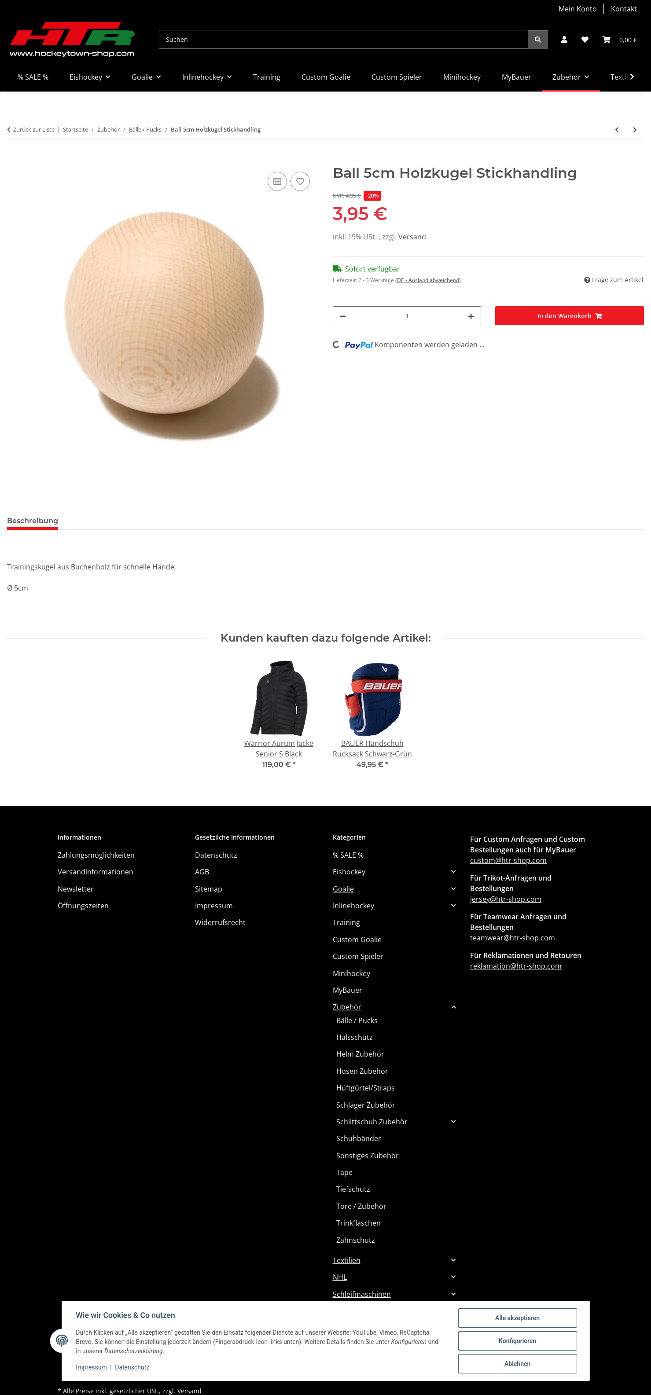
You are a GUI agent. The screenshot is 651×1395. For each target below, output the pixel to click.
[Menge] (407, 316)
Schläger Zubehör (365, 1105)
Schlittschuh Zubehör (372, 1122)
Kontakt (624, 9)
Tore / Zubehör (361, 1206)
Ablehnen (517, 1363)
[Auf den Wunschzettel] (300, 181)
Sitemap (208, 889)
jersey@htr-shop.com (505, 899)
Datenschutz (132, 1367)
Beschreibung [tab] (32, 521)
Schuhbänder (358, 1138)
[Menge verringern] (343, 316)
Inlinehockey (353, 905)
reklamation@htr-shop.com (516, 966)
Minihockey (351, 973)
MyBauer (347, 990)
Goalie (343, 889)
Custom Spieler (358, 956)
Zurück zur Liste (34, 129)
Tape (344, 1172)
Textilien (346, 1260)
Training (346, 922)
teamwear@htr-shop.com (512, 938)
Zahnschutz (355, 1240)
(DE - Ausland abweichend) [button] (428, 280)
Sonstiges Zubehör (367, 1155)
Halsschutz (354, 1037)
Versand (412, 237)
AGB (202, 872)
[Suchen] (343, 39)
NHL (340, 1277)
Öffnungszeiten (83, 905)
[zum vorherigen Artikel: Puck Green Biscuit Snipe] (617, 129)
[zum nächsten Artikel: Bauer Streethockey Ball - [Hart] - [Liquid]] (635, 129)
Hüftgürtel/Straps (365, 1088)
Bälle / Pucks (357, 1020)
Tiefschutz (353, 1189)
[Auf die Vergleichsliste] (277, 181)
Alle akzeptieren (517, 1318)
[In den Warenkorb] (14, 160)
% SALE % (348, 855)
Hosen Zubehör (362, 1071)
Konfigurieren (517, 1340)
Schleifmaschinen (362, 1294)
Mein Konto (578, 9)
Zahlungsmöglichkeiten (96, 855)
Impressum (91, 1367)
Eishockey (349, 872)
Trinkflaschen (358, 1223)
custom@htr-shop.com (508, 860)
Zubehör (347, 1007)
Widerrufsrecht (220, 922)
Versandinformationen (95, 872)
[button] (564, 39)
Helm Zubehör (360, 1054)
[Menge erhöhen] (471, 316)
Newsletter (76, 889)
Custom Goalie (357, 939)
